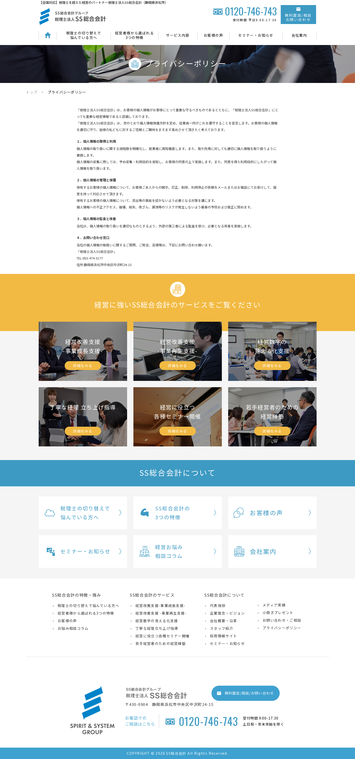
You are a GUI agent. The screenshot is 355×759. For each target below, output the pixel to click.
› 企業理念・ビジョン (225, 613)
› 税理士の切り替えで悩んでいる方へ (86, 605)
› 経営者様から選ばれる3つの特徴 (83, 613)
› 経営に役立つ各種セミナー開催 (160, 635)
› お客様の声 (65, 620)
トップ (32, 92)
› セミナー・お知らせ (225, 643)
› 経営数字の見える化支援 (154, 620)
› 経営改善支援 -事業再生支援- (158, 613)
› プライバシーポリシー (279, 627)
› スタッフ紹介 (219, 628)
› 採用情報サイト (221, 635)
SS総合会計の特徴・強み (76, 595)
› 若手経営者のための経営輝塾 (158, 643)
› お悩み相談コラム (71, 628)
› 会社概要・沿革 (221, 620)
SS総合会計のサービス (152, 595)
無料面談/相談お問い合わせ (298, 14)
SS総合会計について (224, 595)
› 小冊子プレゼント (275, 612)
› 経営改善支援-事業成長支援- (158, 605)
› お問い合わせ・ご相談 (279, 620)
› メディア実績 (271, 605)
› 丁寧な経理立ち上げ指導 (154, 628)
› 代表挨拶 (215, 605)
